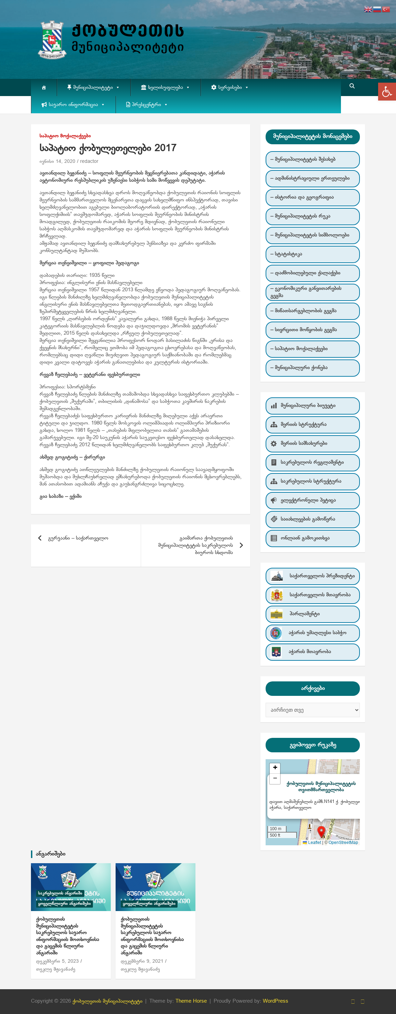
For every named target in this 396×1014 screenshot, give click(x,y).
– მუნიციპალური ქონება (299, 368)
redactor (89, 162)
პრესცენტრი (150, 104)
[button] (387, 92)
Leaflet (312, 842)
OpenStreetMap (343, 842)
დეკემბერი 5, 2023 (57, 961)
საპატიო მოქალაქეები (65, 136)
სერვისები (233, 87)
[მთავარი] (44, 87)
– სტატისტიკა (286, 254)
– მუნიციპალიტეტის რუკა (300, 216)
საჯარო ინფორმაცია (77, 104)
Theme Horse (191, 1001)
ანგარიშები (50, 854)
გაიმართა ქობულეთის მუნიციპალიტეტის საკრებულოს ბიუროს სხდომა (195, 545)
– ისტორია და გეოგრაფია (302, 197)
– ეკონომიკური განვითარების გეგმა (305, 292)
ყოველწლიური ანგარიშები (64, 903)
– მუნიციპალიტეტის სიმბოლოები (309, 235)
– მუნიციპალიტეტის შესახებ (302, 159)
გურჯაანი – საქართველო (78, 538)
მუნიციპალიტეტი (96, 87)
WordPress (275, 1001)
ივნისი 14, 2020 (57, 162)
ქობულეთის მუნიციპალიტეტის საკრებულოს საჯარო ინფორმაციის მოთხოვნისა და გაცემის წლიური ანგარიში (67, 936)
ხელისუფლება (169, 87)
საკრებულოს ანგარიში (60, 893)
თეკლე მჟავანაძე (55, 969)
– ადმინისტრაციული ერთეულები (310, 178)
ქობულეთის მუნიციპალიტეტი (107, 1001)
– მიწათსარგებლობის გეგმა (303, 311)
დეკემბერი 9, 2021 (142, 961)
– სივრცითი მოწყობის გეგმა (303, 330)
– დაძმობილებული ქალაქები (305, 273)
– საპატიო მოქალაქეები (299, 349)
